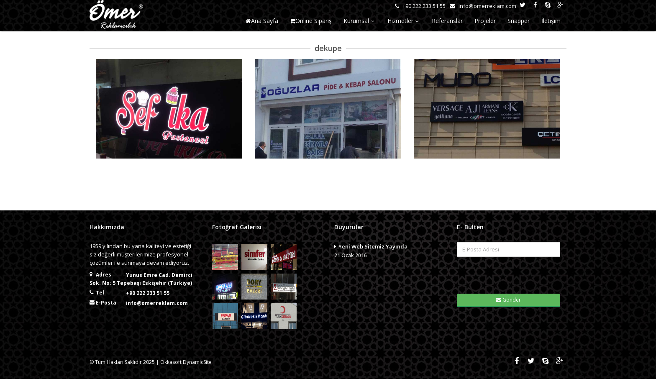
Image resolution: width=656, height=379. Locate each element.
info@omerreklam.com (157, 303)
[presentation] (509, 274)
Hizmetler (403, 21)
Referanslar (447, 21)
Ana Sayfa (262, 21)
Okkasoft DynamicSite (186, 362)
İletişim (551, 21)
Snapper (518, 21)
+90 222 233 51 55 (147, 293)
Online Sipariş (311, 21)
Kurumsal (359, 21)
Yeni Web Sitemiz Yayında (389, 251)
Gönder (508, 299)
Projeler (485, 21)
